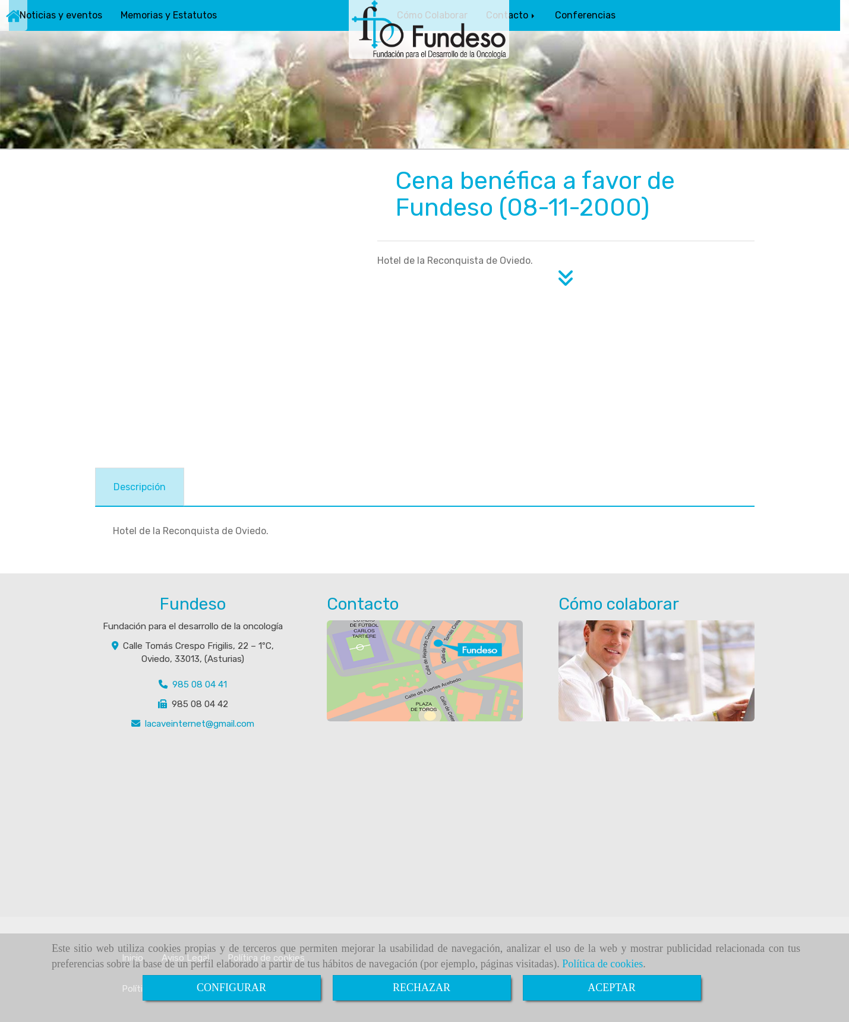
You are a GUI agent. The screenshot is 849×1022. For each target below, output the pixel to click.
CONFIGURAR (231, 987)
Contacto (511, 15)
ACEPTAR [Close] (612, 987)
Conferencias (585, 15)
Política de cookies (602, 964)
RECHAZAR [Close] (421, 987)
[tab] (139, 487)
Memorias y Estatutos (169, 15)
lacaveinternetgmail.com (199, 723)
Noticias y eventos (61, 15)
